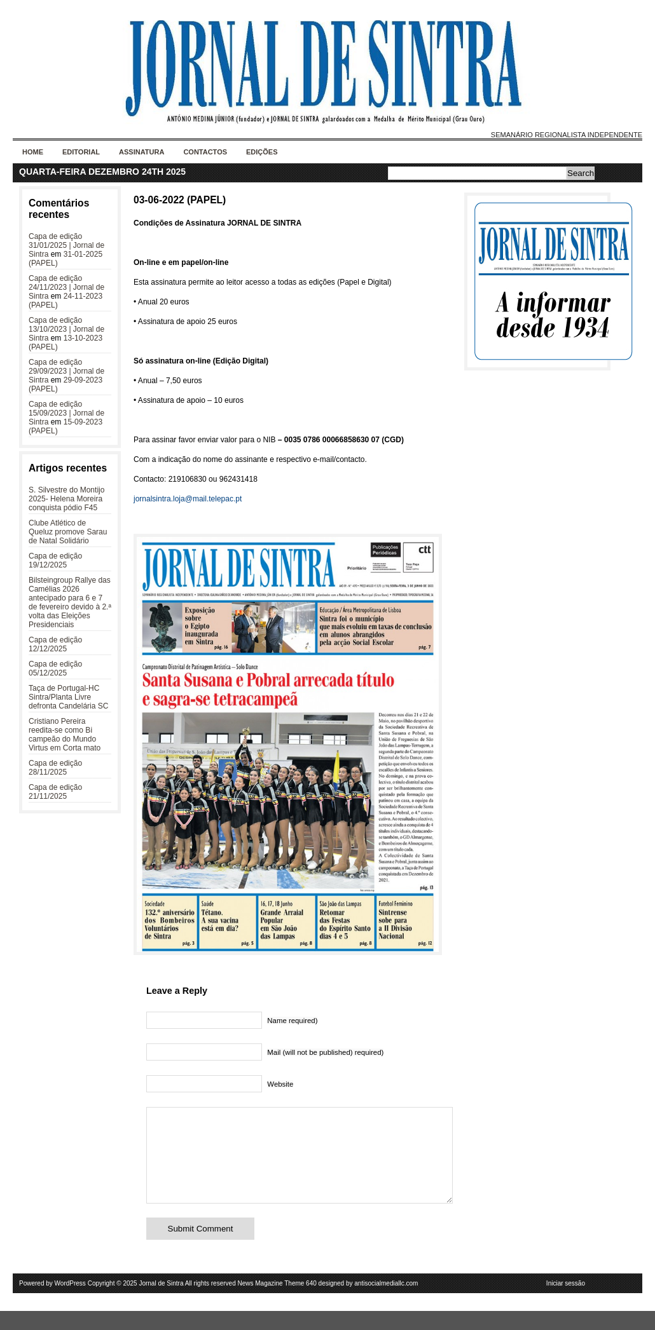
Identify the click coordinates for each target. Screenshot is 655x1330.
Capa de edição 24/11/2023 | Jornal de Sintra (66, 287)
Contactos (205, 152)
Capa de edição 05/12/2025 (55, 668)
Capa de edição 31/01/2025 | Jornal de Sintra (66, 245)
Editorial (81, 152)
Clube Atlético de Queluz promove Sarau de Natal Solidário (68, 532)
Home (32, 152)
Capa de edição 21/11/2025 (55, 792)
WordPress (70, 1302)
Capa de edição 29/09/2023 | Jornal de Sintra (66, 371)
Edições (262, 152)
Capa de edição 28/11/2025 (55, 768)
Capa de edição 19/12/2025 (55, 560)
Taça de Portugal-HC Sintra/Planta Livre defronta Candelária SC (68, 697)
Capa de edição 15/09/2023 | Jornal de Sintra (66, 413)
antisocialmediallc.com (386, 1302)
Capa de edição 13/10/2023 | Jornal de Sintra (66, 329)
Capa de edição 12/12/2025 (55, 644)
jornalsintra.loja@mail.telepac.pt (188, 498)
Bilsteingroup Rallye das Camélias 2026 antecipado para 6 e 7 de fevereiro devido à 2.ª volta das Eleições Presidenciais (70, 602)
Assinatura (141, 152)
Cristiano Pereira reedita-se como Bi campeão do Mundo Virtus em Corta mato (64, 734)
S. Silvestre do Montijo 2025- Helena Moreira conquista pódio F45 (66, 498)
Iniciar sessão (565, 1302)
